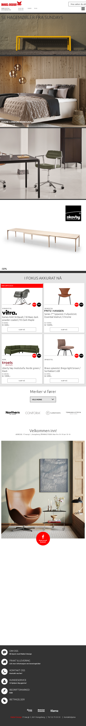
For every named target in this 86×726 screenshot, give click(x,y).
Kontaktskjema (69, 717)
